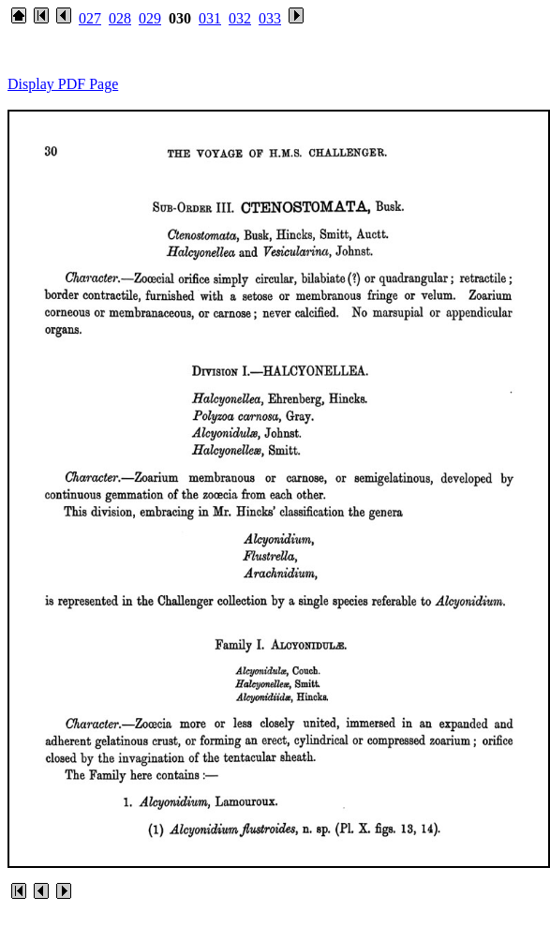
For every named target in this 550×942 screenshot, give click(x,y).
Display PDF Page (62, 84)
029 (150, 18)
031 (210, 18)
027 (90, 18)
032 (240, 18)
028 (120, 18)
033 (270, 18)
